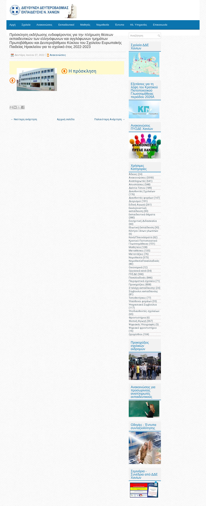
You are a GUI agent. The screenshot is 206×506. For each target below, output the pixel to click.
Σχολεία (26, 24)
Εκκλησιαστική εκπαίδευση (137, 210)
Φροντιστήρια (137, 317)
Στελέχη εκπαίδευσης (142, 287)
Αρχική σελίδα (65, 119)
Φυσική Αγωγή (137, 320)
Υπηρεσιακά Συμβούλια (143, 304)
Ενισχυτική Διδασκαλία (143, 220)
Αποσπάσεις (136, 184)
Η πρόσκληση (82, 71)
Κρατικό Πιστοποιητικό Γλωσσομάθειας (143, 242)
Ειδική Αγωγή (137, 204)
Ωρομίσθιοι (135, 334)
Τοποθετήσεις (137, 297)
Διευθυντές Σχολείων (142, 191)
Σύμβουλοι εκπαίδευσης (143, 291)
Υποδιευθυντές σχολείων (144, 311)
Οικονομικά (135, 267)
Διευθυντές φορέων (141, 197)
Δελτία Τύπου (137, 187)
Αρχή (12, 24)
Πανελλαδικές (137, 277)
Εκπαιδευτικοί (66, 24)
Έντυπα (119, 24)
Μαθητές (85, 24)
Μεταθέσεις (136, 250)
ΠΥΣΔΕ (133, 274)
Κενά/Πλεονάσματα (140, 237)
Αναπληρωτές (137, 181)
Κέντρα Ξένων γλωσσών (143, 230)
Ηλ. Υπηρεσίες (138, 24)
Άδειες (133, 174)
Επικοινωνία (160, 24)
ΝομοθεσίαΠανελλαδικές (144, 260)
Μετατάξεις (136, 254)
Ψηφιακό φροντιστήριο (143, 327)
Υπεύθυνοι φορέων (140, 301)
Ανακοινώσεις (44, 24)
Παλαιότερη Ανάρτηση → (109, 119)
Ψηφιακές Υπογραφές (142, 324)
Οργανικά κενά (137, 270)
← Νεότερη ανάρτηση (24, 119)
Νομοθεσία (102, 24)
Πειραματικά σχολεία (142, 281)
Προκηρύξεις (137, 284)
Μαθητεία (135, 247)
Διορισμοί (135, 201)
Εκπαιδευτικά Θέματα (142, 214)
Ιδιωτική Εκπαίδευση (141, 227)
